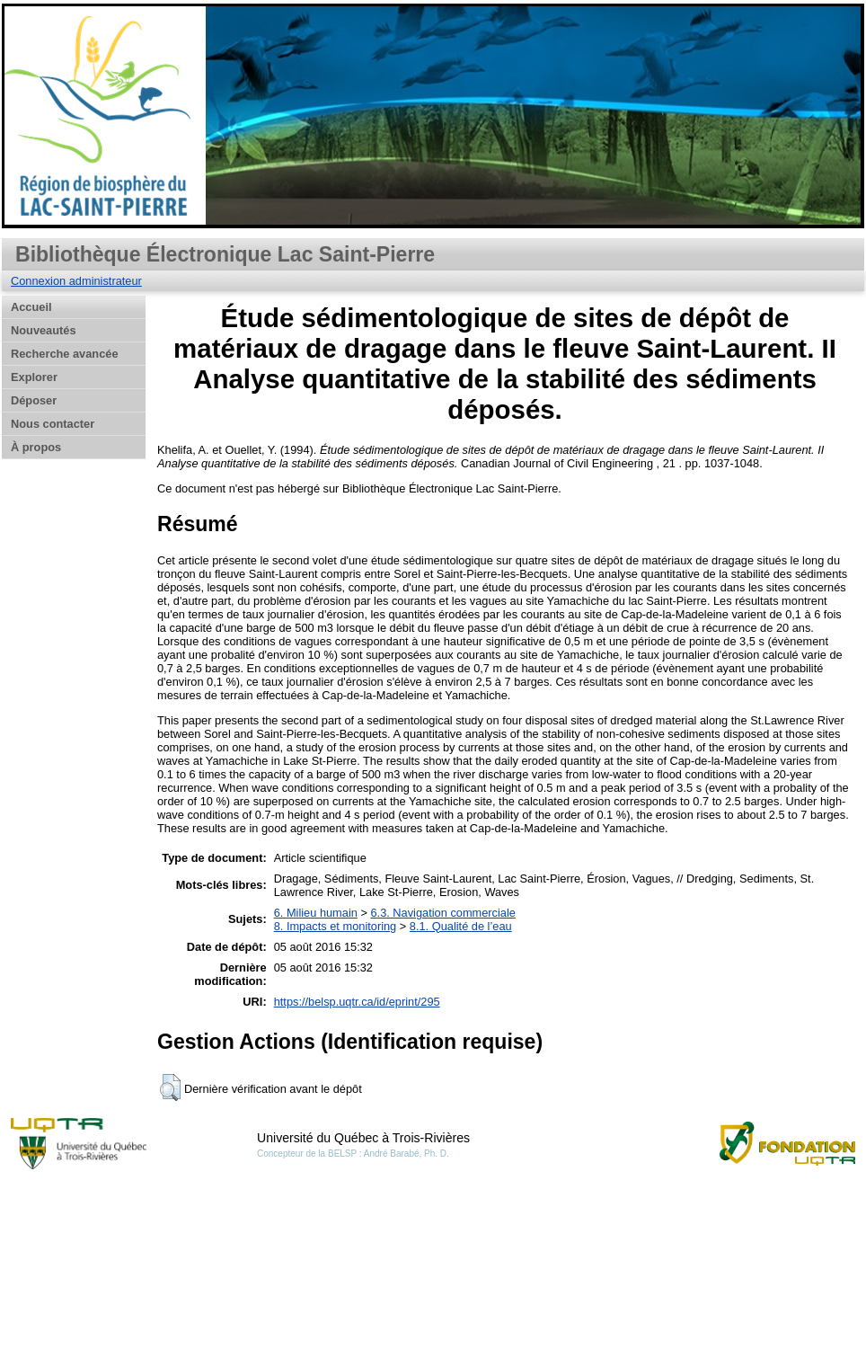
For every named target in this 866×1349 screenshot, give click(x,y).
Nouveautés (43, 330)
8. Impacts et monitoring (335, 926)
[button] (170, 1087)
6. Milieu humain (316, 912)
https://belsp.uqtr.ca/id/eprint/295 (357, 1001)
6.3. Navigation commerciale (442, 912)
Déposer (34, 400)
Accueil (31, 307)
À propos (36, 447)
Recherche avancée (65, 353)
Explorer (34, 377)
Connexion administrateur (76, 281)
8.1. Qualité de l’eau (461, 926)
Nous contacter (52, 423)
